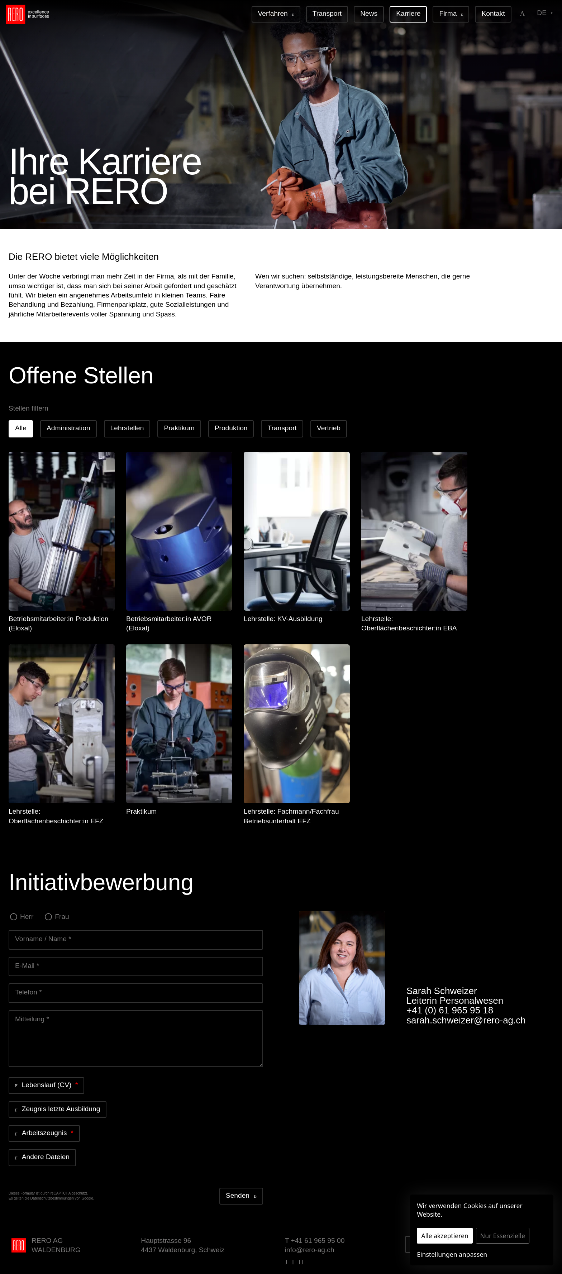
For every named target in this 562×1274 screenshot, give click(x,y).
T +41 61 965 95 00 (315, 1240)
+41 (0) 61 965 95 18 (449, 1010)
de (545, 12)
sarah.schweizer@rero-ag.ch (466, 1020)
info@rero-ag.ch (309, 1250)
